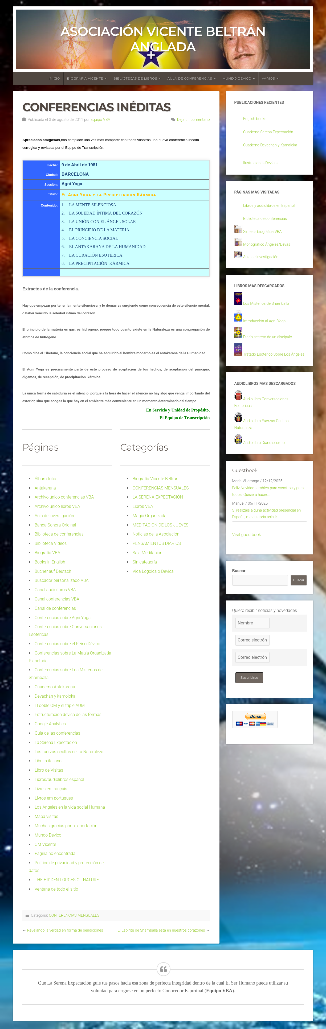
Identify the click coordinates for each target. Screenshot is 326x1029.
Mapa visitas (46, 816)
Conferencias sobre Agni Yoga (63, 617)
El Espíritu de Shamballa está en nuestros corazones (161, 930)
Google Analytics (50, 723)
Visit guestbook (246, 556)
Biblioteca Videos (51, 543)
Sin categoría (145, 562)
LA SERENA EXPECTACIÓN (158, 497)
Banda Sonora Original (55, 525)
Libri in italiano (48, 760)
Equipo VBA (100, 119)
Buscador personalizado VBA (62, 580)
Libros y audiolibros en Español (272, 208)
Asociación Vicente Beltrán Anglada (163, 39)
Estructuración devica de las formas (68, 714)
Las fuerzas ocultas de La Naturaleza (69, 751)
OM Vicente (45, 844)
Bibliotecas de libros (135, 78)
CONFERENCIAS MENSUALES (161, 488)
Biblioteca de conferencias (59, 534)
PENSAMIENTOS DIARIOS (157, 543)
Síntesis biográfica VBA (264, 234)
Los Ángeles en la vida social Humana (70, 807)
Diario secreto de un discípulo (270, 342)
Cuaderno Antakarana (55, 686)
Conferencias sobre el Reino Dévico (67, 643)
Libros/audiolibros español (59, 779)
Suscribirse (250, 700)
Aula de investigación (54, 515)
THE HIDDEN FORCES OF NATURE (67, 879)
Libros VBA (143, 506)
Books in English (50, 562)
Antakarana (45, 488)
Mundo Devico (48, 835)
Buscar (239, 592)
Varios (268, 78)
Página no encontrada (55, 853)
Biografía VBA (47, 552)
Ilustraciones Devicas (263, 164)
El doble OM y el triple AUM (60, 705)
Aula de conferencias (190, 78)
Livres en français (51, 788)
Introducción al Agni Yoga (267, 326)
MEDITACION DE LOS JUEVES (161, 525)
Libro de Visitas (49, 770)
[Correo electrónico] (252, 662)
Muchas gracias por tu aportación (66, 825)
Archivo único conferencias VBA (64, 497)
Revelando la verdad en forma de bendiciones (65, 930)
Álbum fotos (46, 478)
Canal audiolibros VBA (55, 589)
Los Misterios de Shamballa (269, 308)
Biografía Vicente (85, 78)
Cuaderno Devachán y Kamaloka (273, 146)
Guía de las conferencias (57, 733)
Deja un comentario (193, 119)
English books (256, 119)
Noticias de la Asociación (156, 534)
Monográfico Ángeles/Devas (269, 247)
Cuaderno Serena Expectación (271, 132)
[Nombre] (252, 645)
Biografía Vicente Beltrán (155, 478)
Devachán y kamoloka (55, 696)
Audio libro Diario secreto (266, 459)
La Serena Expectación (56, 742)
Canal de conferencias (55, 608)
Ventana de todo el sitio (56, 889)
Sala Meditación (147, 552)
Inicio (54, 78)
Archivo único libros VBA (57, 506)
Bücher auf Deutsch (53, 571)
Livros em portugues (54, 798)
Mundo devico (236, 78)
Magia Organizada (149, 515)
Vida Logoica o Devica (153, 571)
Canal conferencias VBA (57, 599)
